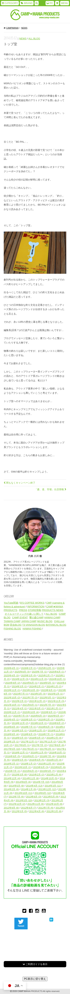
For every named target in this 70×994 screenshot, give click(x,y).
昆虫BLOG (15, 624)
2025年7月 (39, 671)
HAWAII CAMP (52, 617)
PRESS (23, 610)
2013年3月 (24, 800)
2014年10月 (49, 778)
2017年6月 (56, 745)
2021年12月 (37, 701)
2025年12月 (46, 668)
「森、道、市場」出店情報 (50, 489)
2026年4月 (11, 668)
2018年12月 (37, 730)
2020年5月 (55, 715)
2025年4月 (11, 675)
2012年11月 (35, 804)
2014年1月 (28, 789)
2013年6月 (33, 796)
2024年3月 (19, 686)
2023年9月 (48, 690)
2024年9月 (12, 682)
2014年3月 (53, 785)
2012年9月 (11, 807)
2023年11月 (12, 690)
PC (49, 3)
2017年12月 (29, 741)
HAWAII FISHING (32, 628)
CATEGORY (10, 3)
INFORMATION (35, 606)
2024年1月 (54, 686)
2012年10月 (54, 804)
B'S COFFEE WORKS (32, 602)
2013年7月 (16, 796)
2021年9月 (30, 704)
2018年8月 (28, 734)
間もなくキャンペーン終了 (19, 482)
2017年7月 (39, 745)
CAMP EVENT (20, 617)
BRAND (26, 3)
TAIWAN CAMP (12, 621)
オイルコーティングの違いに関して (24, 613)
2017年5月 (12, 749)
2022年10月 (12, 697)
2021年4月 (19, 708)
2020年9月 (48, 712)
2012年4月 (36, 811)
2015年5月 (47, 771)
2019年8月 (11, 727)
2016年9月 (12, 756)
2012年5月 (19, 811)
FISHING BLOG (12, 628)
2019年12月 (20, 723)
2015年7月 (12, 771)
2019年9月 (56, 723)
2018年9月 (11, 734)
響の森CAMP (36, 617)
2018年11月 (56, 730)
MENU (64, 3)
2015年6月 (30, 771)
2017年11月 (48, 741)
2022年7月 (30, 697)
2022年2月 (19, 701)
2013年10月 (23, 793)
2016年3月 (54, 759)
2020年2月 (46, 719)
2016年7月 (47, 756)
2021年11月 (56, 701)
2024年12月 (20, 679)
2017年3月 (30, 749)
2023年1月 (55, 693)
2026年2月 (28, 668)
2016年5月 (19, 759)
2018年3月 (36, 737)
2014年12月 (12, 778)
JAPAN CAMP (29, 621)
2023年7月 (21, 693)
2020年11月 (12, 712)
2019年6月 (46, 727)
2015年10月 (23, 767)
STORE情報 (34, 610)
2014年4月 (34, 785)
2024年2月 (36, 686)
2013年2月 (41, 800)
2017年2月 (47, 749)
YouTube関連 (11, 602)
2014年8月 (23, 782)
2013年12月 (47, 789)
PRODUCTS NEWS (52, 610)
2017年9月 (22, 745)
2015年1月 (54, 774)
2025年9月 (22, 671)
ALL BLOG (34, 38)
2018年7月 (46, 734)
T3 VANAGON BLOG (33, 624)
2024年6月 (30, 682)
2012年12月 (17, 804)
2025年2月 (46, 675)
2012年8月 (28, 807)
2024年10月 (57, 679)
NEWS (23, 38)
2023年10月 (30, 690)
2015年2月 (36, 774)
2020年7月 (21, 715)
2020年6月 (38, 715)
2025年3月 (28, 675)
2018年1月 (11, 741)
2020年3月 (28, 719)
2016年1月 (28, 763)
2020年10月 (30, 712)
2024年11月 (38, 679)
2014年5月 (16, 785)
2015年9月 (41, 767)
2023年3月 (38, 693)
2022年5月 (47, 697)
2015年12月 (46, 763)
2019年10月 (38, 723)
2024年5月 (47, 682)
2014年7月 (41, 782)
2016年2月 (11, 763)
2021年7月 (47, 704)
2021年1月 (54, 708)
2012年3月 (54, 811)
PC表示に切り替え (35, 978)
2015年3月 (19, 774)
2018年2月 (54, 737)
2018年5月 (19, 737)
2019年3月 (19, 730)
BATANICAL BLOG (56, 624)
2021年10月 (12, 704)
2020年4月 (11, 719)
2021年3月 (36, 708)
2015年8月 (58, 767)
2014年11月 (30, 778)
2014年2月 (11, 789)
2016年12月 (20, 752)
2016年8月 (30, 756)
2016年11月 (38, 752)
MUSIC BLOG (44, 621)
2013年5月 (51, 796)
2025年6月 (56, 671)
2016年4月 (36, 759)
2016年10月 (57, 752)
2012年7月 (46, 807)
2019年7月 (28, 727)
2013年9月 (43, 793)
